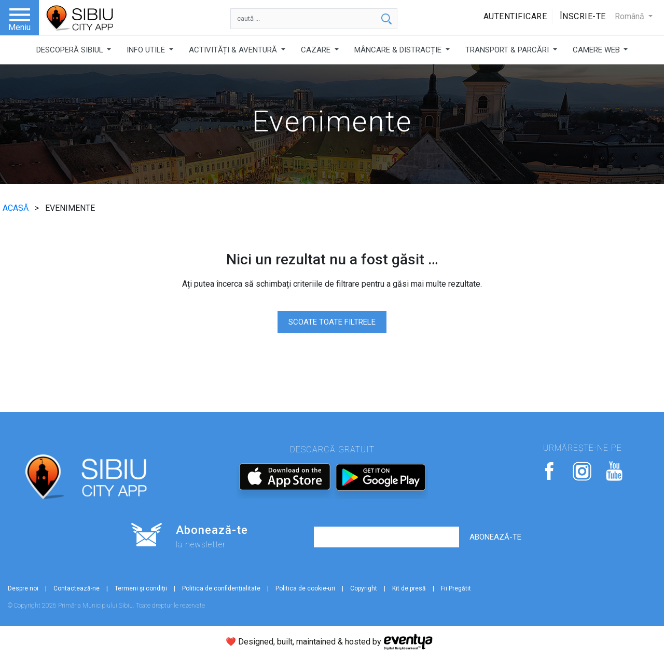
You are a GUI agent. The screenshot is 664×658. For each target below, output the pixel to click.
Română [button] (630, 16)
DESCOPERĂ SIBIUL (70, 50)
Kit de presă (409, 588)
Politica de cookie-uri (305, 588)
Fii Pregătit (456, 588)
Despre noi (23, 588)
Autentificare (515, 16)
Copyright (363, 588)
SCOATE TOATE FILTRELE (332, 322)
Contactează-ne (76, 588)
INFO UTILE (147, 50)
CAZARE (317, 50)
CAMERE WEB (597, 50)
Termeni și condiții (141, 588)
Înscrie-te (583, 16)
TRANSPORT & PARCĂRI (508, 50)
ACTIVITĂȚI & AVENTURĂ (234, 50)
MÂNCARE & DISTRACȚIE (399, 50)
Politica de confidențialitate (221, 588)
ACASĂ (17, 208)
